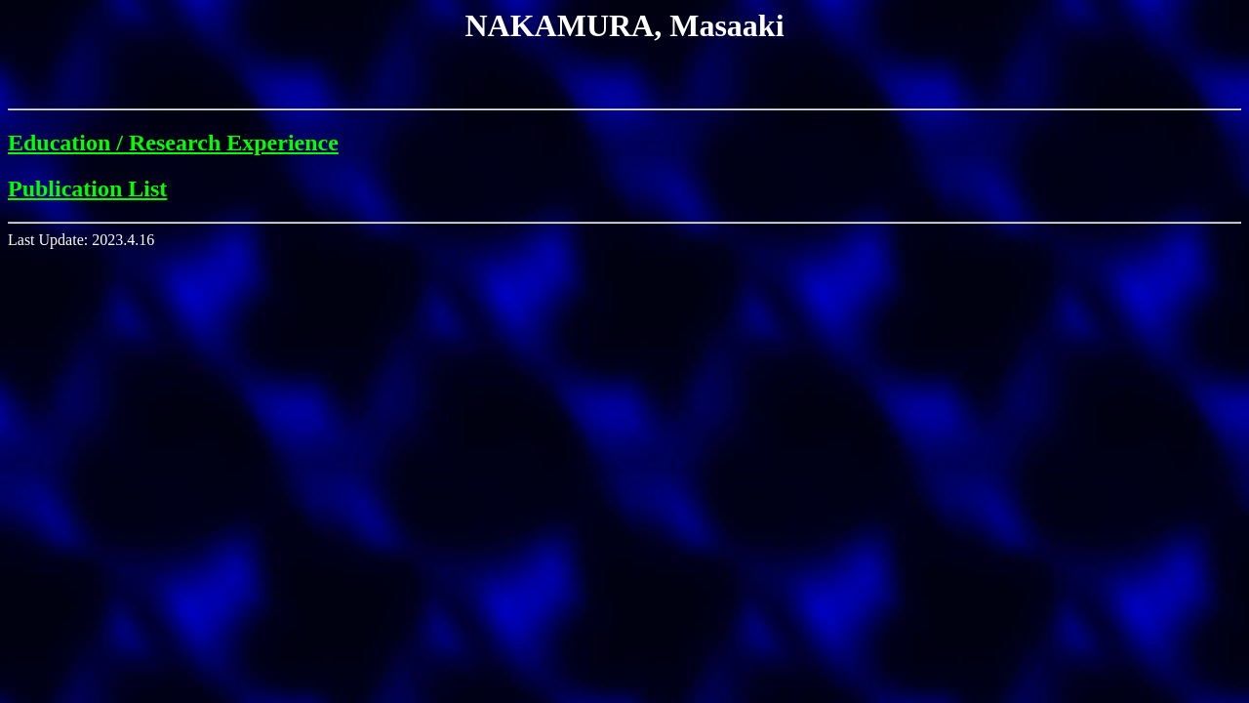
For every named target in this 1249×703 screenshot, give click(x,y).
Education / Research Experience (173, 142)
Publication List (87, 188)
